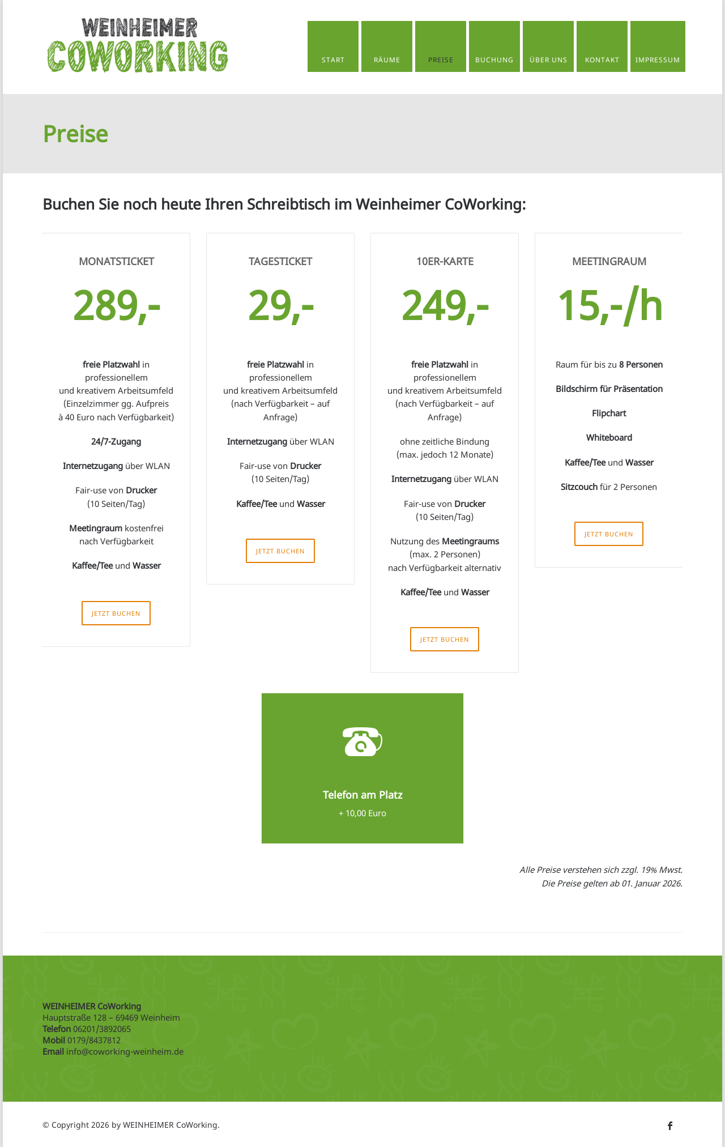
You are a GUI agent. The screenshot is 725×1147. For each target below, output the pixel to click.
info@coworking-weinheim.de (125, 1050)
